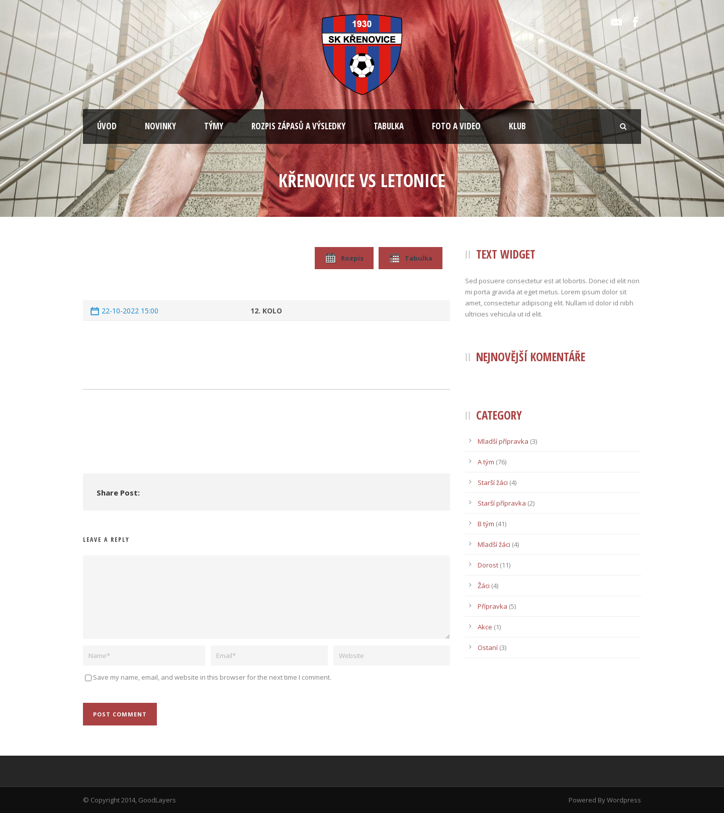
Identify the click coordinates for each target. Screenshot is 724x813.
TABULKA (389, 126)
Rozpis (344, 258)
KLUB (517, 126)
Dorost (488, 565)
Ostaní (488, 647)
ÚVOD (107, 126)
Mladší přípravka (503, 441)
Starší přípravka (502, 503)
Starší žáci (493, 482)
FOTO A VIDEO (456, 126)
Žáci (484, 585)
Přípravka (492, 606)
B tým (486, 523)
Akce (485, 626)
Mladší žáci (494, 544)
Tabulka (410, 258)
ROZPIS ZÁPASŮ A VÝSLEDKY (298, 126)
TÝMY (213, 126)
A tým (486, 461)
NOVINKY (160, 126)
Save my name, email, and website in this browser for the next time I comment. (212, 677)
